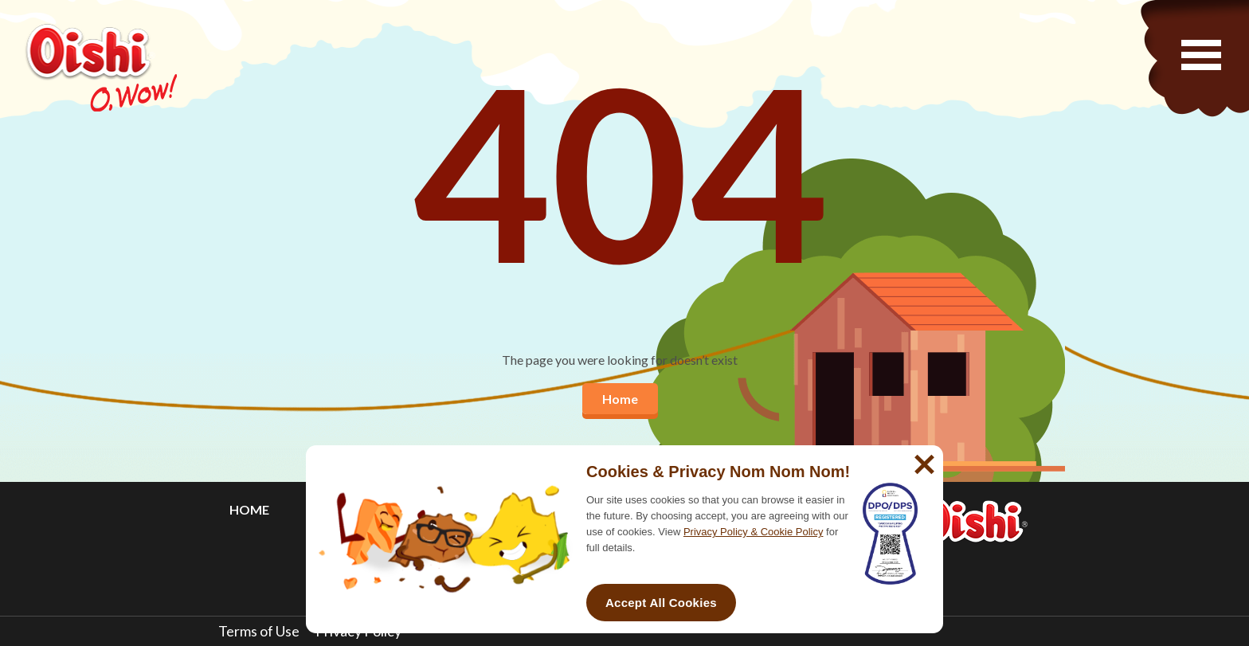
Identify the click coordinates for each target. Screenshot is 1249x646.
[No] (922, 458)
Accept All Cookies (661, 602)
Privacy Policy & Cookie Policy (753, 532)
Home (620, 398)
